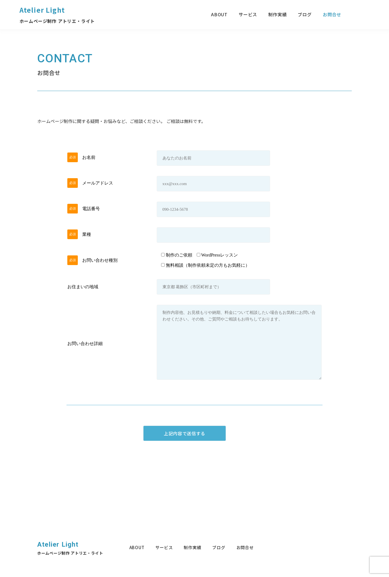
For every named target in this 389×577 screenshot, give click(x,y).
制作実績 (277, 14)
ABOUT (219, 14)
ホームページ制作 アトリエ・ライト (57, 21)
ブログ (304, 14)
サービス (248, 14)
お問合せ (332, 14)
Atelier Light (42, 10)
